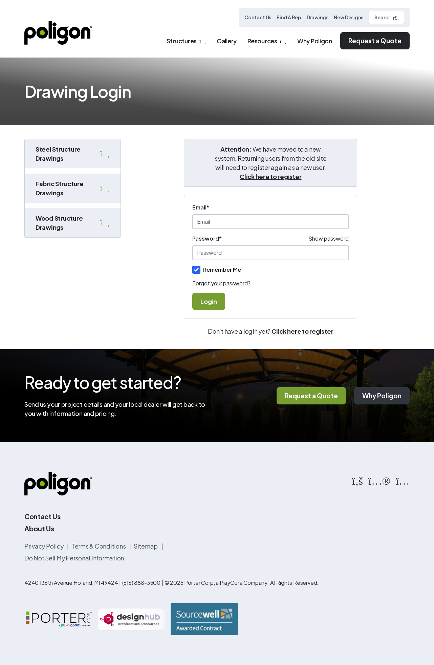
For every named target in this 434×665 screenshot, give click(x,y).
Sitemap (146, 546)
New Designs (348, 17)
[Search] (386, 17)
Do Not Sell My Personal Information (74, 558)
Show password (328, 238)
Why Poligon (382, 396)
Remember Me (222, 269)
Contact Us (257, 17)
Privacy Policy (44, 546)
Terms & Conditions (99, 546)
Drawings (317, 17)
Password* (207, 238)
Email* (200, 207)
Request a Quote (375, 41)
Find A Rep (289, 17)
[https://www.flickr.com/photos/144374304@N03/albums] (379, 480)
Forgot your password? (221, 283)
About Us (39, 528)
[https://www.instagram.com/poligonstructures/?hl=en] (403, 480)
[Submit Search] (396, 18)
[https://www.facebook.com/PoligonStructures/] (357, 480)
